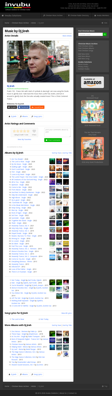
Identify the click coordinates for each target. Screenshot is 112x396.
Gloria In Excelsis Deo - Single (22, 251)
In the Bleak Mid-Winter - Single (23, 205)
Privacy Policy (83, 66)
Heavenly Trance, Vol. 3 (20, 231)
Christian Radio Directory (78, 15)
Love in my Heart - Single (21, 174)
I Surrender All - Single (20, 202)
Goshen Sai (42, 293)
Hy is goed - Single (18, 200)
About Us (63, 393)
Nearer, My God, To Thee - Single (24, 236)
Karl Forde (32, 280)
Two (13, 362)
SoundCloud (37, 107)
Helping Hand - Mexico (20, 347)
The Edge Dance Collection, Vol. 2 (24, 352)
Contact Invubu (83, 69)
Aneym (40, 285)
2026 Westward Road (92, 125)
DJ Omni (40, 365)
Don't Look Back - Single (21, 169)
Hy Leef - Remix (17, 349)
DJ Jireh (34, 285)
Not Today (44, 319)
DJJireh (39, 280)
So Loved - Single (18, 241)
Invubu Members (102, 15)
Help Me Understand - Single (22, 195)
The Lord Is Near (18, 319)
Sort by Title (67, 153)
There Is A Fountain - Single (22, 272)
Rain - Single (16, 283)
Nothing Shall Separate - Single (23, 301)
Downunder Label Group (26, 362)
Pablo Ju (33, 331)
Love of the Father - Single (21, 269)
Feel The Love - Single (20, 246)
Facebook (23, 107)
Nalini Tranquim (34, 336)
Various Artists (31, 344)
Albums (25, 116)
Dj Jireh (12, 107)
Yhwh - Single (16, 223)
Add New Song (83, 58)
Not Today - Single (18, 280)
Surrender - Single (18, 218)
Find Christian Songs (85, 50)
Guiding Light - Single (19, 167)
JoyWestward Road (92, 97)
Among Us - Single (18, 238)
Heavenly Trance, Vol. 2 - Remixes (24, 249)
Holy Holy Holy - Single (20, 228)
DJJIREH (40, 301)
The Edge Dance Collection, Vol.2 (24, 357)
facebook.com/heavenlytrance (17, 89)
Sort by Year (56, 153)
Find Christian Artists (85, 46)
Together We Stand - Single (22, 220)
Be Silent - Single (18, 244)
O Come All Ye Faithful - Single (23, 306)
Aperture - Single (18, 185)
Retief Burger (31, 349)
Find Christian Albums (86, 48)
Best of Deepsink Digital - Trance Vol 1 (26, 339)
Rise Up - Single (17, 210)
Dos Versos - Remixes (20, 331)
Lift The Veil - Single (19, 298)
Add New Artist (83, 54)
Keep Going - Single (19, 208)
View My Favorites (24, 139)
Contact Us (72, 393)
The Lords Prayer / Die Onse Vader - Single (27, 177)
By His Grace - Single (19, 164)
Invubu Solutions (11, 15)
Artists (33, 23)
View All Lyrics (66, 313)
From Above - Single (19, 190)
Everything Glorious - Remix (22, 261)
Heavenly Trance (18, 264)
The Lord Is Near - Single (21, 161)
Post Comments (53, 140)
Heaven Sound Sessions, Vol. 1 (23, 365)
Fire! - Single (16, 172)
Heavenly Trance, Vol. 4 (20, 226)
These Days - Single (19, 334)
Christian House (17, 344)
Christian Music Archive (53, 15)
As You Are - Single (18, 336)
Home (7, 23)
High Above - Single (19, 197)
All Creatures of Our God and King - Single (27, 179)
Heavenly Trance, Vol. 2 (20, 254)
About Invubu (83, 64)
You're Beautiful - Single (20, 285)
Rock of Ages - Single (19, 213)
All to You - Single (18, 182)
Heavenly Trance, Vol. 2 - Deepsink (25, 256)
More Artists (67, 36)
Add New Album (84, 56)
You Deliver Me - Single (20, 293)
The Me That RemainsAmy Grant (92, 133)
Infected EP (16, 267)
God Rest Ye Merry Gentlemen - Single (26, 192)
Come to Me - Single (19, 187)
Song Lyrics (38, 116)
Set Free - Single (18, 215)
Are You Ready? (17, 159)
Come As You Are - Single (21, 259)
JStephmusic (33, 334)
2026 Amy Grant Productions (92, 162)
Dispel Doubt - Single (19, 233)
